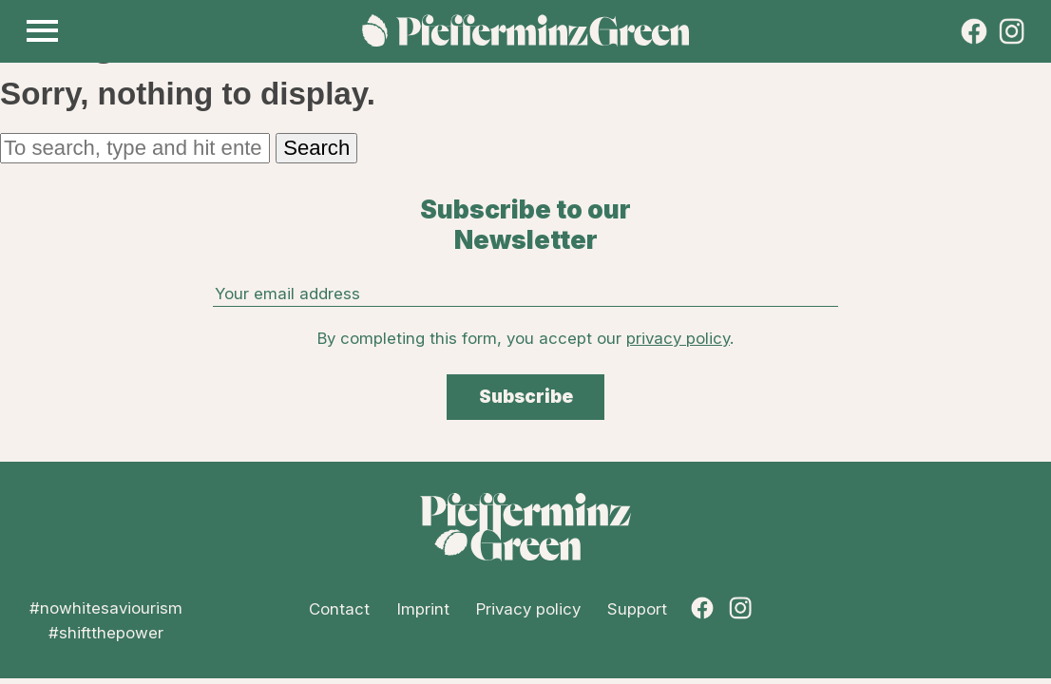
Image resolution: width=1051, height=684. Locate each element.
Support (637, 608)
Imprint (423, 608)
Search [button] (316, 148)
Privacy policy (528, 608)
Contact (339, 608)
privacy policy (678, 338)
